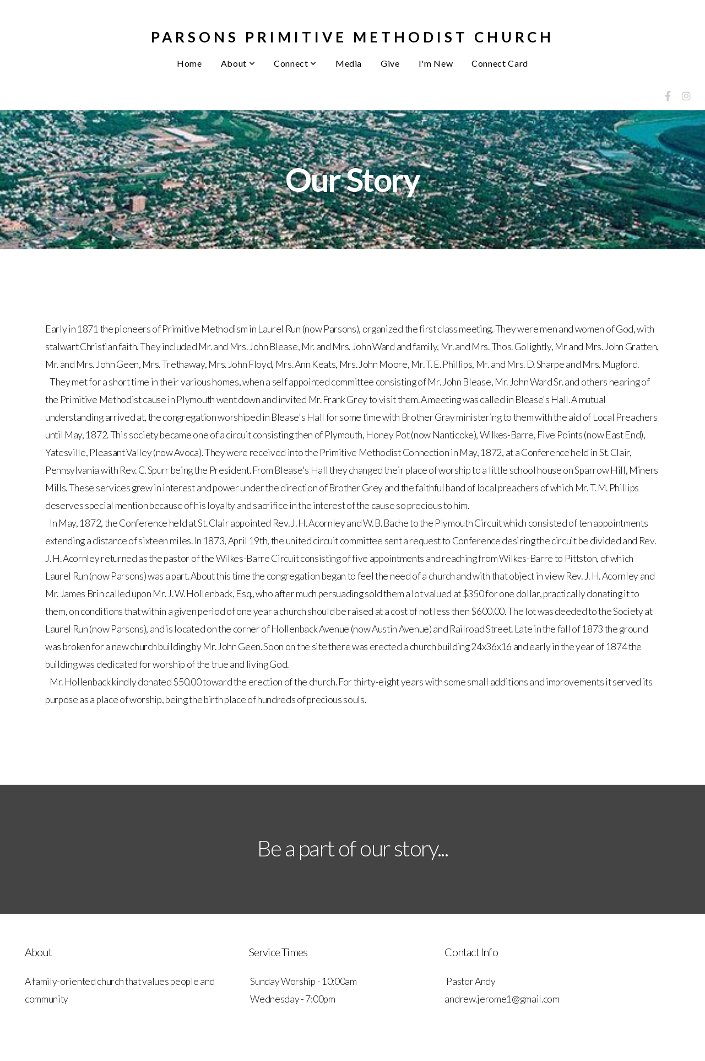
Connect (295, 63)
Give (390, 63)
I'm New (436, 63)
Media (348, 63)
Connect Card (499, 63)
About (238, 63)
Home (189, 63)
